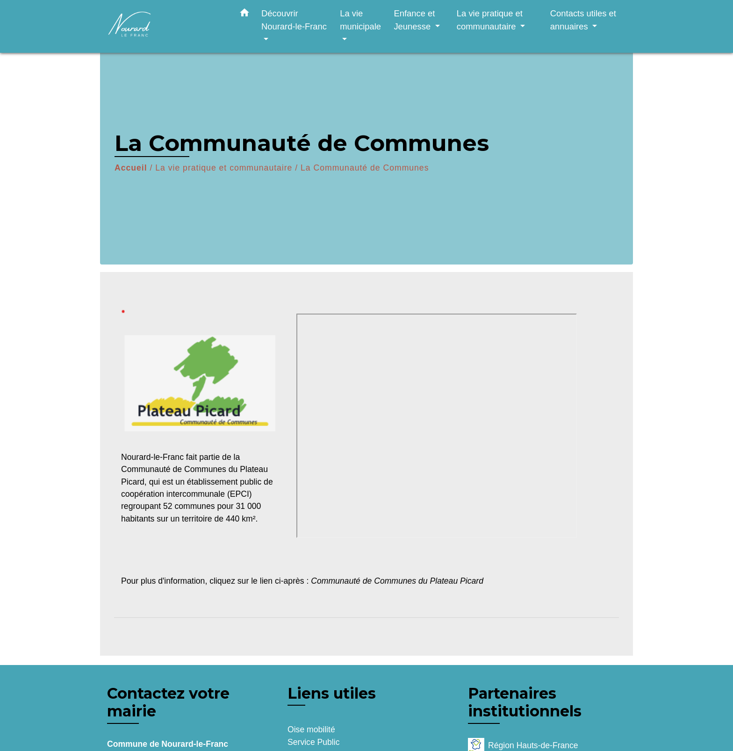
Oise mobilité (311, 729)
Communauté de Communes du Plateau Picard (397, 581)
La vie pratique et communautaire (223, 167)
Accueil (131, 167)
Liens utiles (331, 693)
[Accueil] (165, 26)
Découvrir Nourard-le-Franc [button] (294, 19)
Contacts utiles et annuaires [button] (583, 19)
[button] (244, 14)
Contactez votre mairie (168, 702)
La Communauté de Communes (365, 167)
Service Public (313, 742)
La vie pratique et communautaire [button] (490, 19)
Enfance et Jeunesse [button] (414, 19)
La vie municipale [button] (360, 19)
